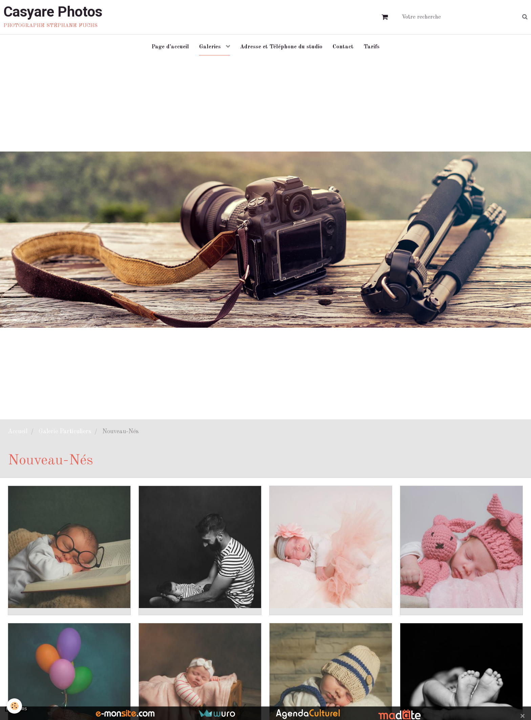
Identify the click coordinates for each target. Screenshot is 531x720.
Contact (343, 47)
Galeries (210, 47)
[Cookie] (14, 706)
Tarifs (372, 47)
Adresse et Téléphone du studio (281, 47)
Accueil (17, 431)
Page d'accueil (170, 47)
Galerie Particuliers (65, 431)
